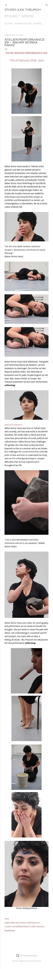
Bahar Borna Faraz (18, 923)
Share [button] (7, 919)
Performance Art (33, 923)
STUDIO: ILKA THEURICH (23, 10)
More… (37, 24)
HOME (8, 24)
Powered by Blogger (26, 955)
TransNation (23, 24)
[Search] (46, 4)
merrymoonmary (34, 961)
